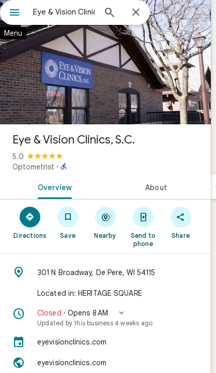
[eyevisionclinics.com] (105, 342)
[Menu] (14, 13)
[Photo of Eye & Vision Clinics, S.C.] (105, 62)
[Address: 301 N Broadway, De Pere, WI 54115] (105, 272)
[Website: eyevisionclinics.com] (105, 362)
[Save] (68, 222)
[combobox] (64, 12)
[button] (105, 318)
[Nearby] (106, 222)
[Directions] (30, 222)
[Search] (109, 13)
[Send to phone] (143, 226)
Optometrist (33, 166)
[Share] (180, 222)
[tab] (52, 186)
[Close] (136, 13)
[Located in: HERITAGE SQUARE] (105, 293)
